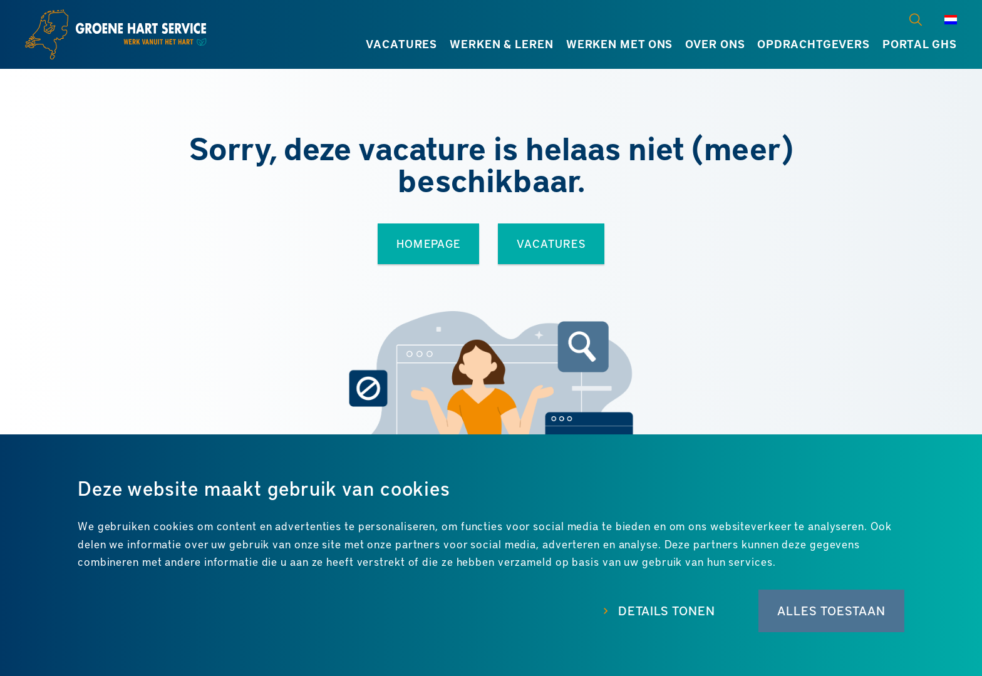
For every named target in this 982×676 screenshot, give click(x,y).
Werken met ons (619, 43)
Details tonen (666, 610)
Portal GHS (919, 43)
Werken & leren (502, 43)
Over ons (715, 43)
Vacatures (401, 43)
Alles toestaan (831, 610)
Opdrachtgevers (813, 43)
